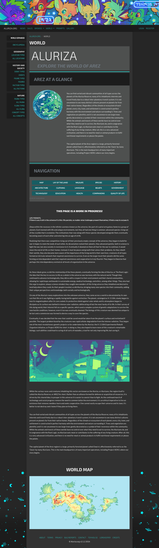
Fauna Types (19, 99)
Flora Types (19, 106)
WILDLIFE (79, 183)
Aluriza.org (10, 28)
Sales (30, 28)
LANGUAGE (79, 188)
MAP (41, 183)
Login (141, 28)
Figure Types (19, 78)
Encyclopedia (19, 45)
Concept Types (18, 112)
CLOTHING (60, 188)
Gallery (70, 28)
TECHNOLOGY (41, 193)
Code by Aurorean (36, 198)
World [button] (49, 28)
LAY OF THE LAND (60, 183)
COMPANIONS (98, 193)
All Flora (20, 109)
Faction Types (19, 85)
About (42, 537)
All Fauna (20, 102)
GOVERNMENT (117, 188)
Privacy (58, 537)
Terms (50, 537)
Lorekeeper (105, 537)
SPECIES (98, 183)
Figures (21, 82)
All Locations (19, 58)
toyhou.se (93, 537)
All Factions (19, 89)
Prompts (60, 28)
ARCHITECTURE (41, 188)
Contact (82, 537)
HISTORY (117, 183)
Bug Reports (70, 537)
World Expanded (18, 38)
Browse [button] (38, 28)
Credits (116, 537)
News (22, 28)
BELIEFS (98, 188)
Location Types (18, 55)
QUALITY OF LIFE (117, 193)
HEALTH (79, 193)
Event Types (20, 72)
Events (22, 75)
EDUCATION (60, 193)
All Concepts (19, 116)
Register (150, 28)
